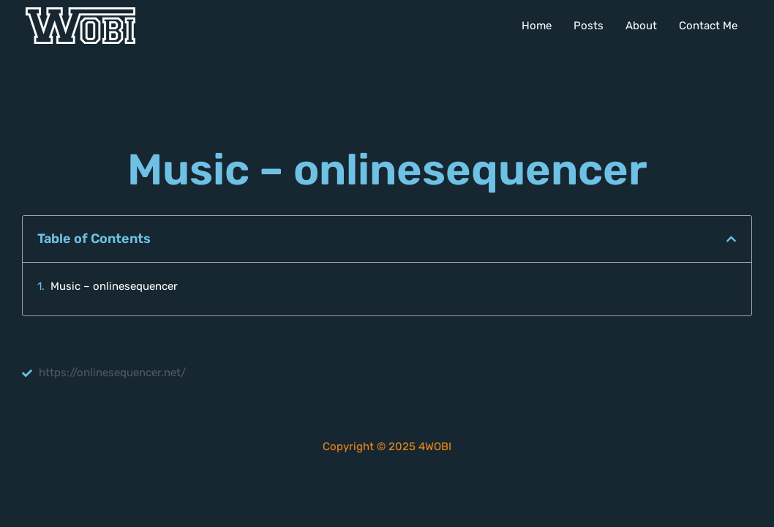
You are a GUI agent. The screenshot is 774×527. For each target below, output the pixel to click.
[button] (731, 238)
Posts (589, 25)
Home (537, 25)
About (641, 25)
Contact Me (708, 25)
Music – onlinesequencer (114, 286)
